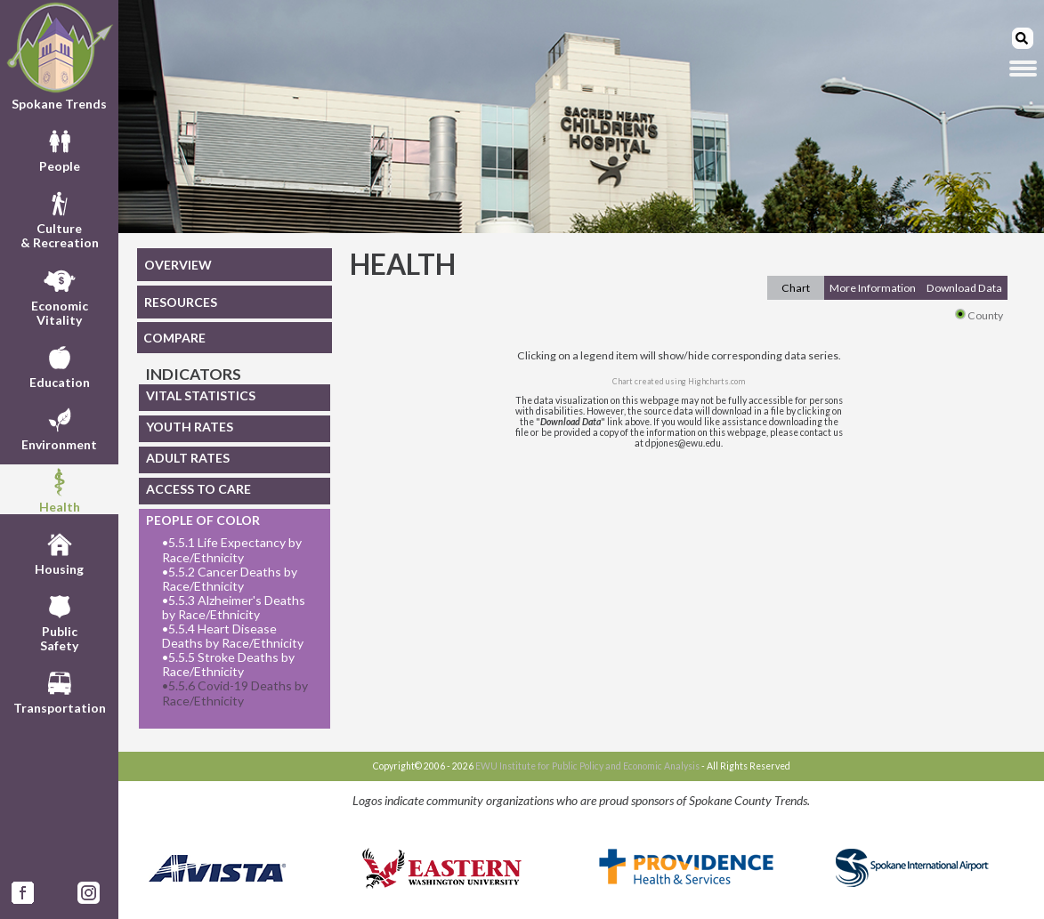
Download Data (964, 287)
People (59, 148)
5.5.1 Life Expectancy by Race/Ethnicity (232, 550)
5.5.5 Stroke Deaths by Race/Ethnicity (228, 664)
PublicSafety (59, 621)
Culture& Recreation (59, 218)
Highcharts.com (716, 381)
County (979, 315)
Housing (59, 551)
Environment (59, 427)
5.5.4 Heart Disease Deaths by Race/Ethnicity (232, 636)
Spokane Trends (59, 56)
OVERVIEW (178, 264)
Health (59, 489)
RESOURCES (180, 302)
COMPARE (174, 337)
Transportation (59, 690)
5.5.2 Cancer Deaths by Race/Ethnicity (229, 579)
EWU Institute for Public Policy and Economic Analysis (587, 766)
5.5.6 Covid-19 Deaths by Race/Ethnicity (235, 693)
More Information (873, 287)
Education (59, 365)
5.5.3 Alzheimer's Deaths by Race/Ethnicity (233, 607)
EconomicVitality (59, 295)
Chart (796, 287)
